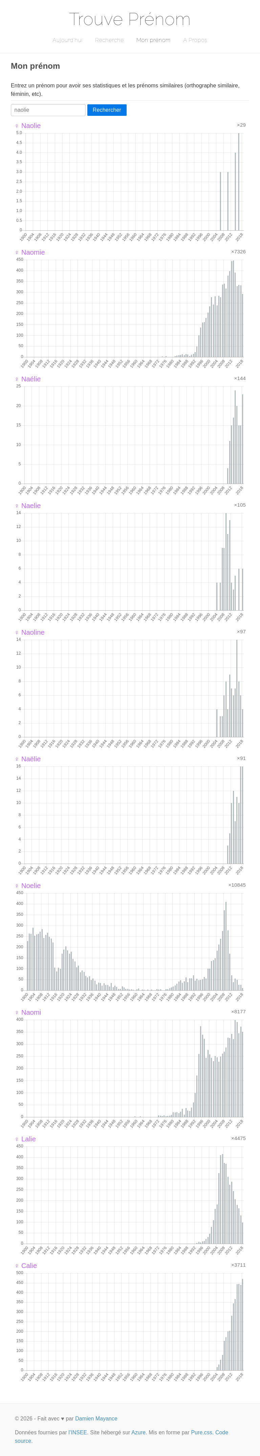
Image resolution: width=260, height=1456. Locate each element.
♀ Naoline (29, 632)
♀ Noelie (27, 885)
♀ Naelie (27, 505)
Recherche (109, 40)
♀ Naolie (27, 125)
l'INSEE (77, 1432)
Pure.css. (202, 1432)
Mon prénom (153, 40)
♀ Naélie (27, 379)
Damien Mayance (96, 1418)
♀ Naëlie (27, 759)
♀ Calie (25, 1265)
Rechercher (107, 110)
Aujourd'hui (67, 40)
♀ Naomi (27, 1012)
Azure (138, 1432)
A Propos (195, 40)
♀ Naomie (29, 252)
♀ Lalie (25, 1139)
